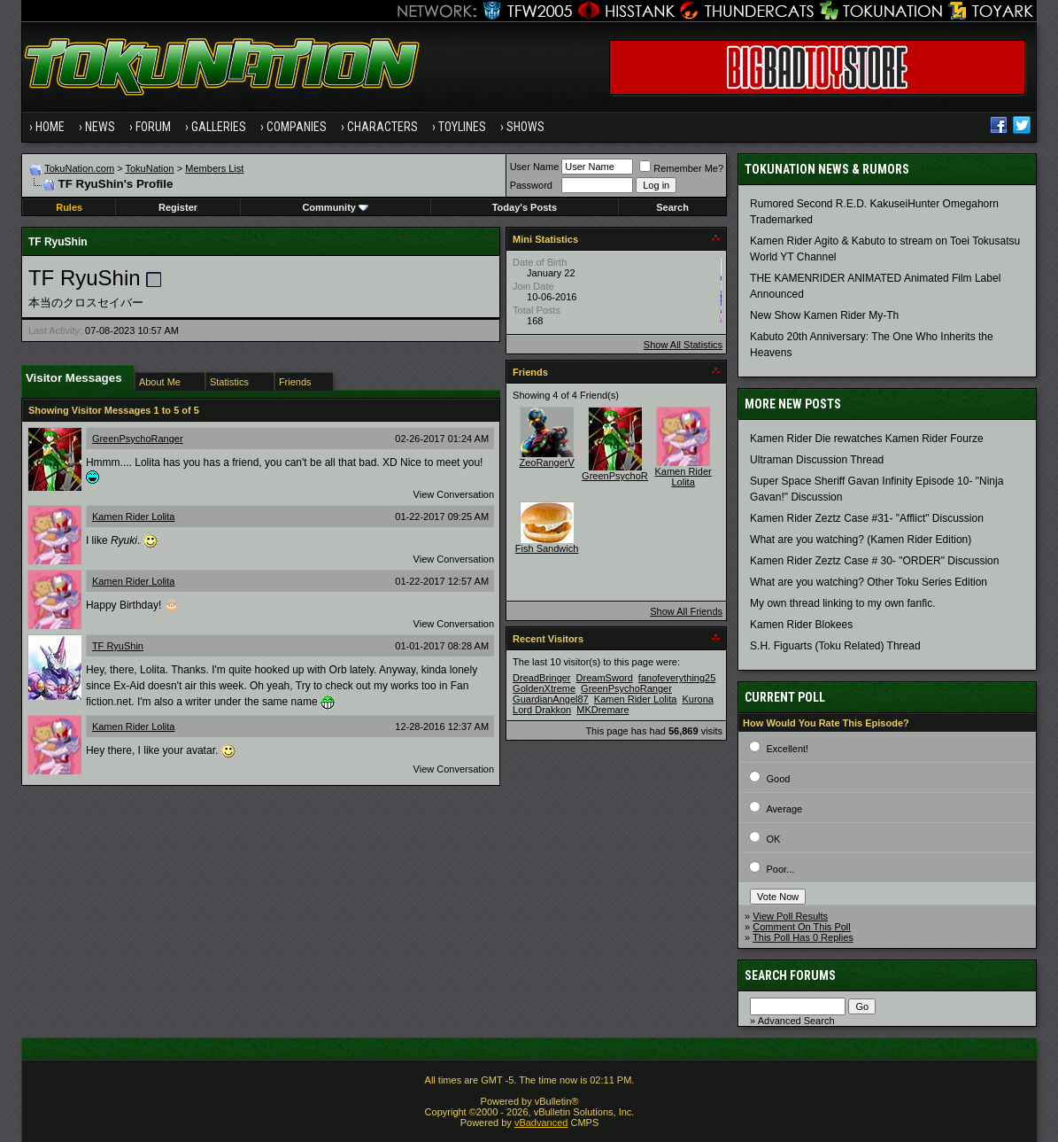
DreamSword (604, 677)
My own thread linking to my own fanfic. (842, 603)
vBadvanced (541, 1122)
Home (50, 127)
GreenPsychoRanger (137, 438)
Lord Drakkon (542, 709)
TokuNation (149, 168)
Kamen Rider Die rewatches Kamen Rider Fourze (866, 438)
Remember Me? (681, 168)
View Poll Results (790, 916)
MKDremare (602, 709)
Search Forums (790, 975)
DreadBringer (541, 677)
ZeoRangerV (546, 462)
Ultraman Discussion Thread (817, 460)
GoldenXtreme (544, 688)
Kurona (697, 699)
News (100, 127)
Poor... (780, 869)
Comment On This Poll (801, 926)
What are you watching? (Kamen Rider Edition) (860, 539)
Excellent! (787, 748)
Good (778, 778)
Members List (214, 168)
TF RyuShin (117, 646)
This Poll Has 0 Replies (803, 937)
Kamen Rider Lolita (133, 516)
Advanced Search (796, 1020)
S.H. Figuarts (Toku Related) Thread (835, 646)
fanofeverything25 (676, 677)
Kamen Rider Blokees (801, 624)
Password (531, 185)
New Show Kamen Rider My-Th (824, 315)
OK (773, 839)
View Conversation (454, 494)
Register (177, 207)
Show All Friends (686, 611)
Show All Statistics (683, 344)
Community (335, 207)
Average (784, 809)
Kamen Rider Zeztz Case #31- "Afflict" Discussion (867, 518)
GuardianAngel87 (551, 699)
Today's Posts (524, 207)
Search (672, 207)
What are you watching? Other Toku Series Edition (868, 582)
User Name (535, 166)
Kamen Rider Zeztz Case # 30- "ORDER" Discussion (874, 561)
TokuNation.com (79, 168)
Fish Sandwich (547, 548)
